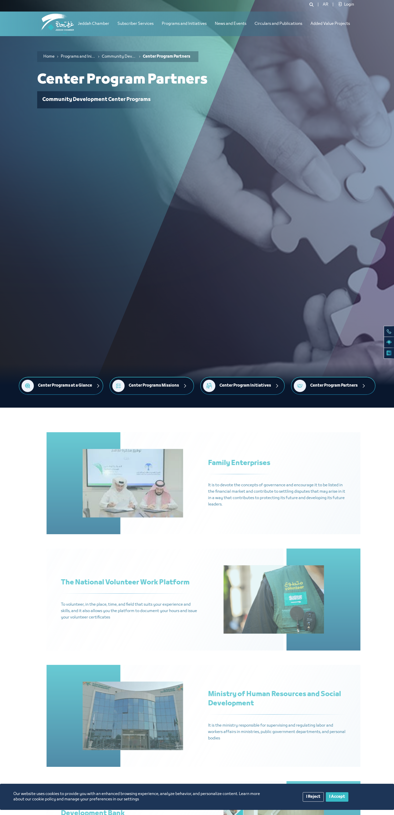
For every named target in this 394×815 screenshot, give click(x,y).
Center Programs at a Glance (65, 385)
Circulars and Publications (278, 23)
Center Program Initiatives (245, 385)
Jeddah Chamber (93, 23)
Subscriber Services (135, 23)
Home (49, 56)
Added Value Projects (330, 23)
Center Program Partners (334, 385)
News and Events (230, 23)
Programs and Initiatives (184, 23)
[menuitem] (325, 4)
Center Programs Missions (154, 385)
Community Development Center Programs (119, 56)
